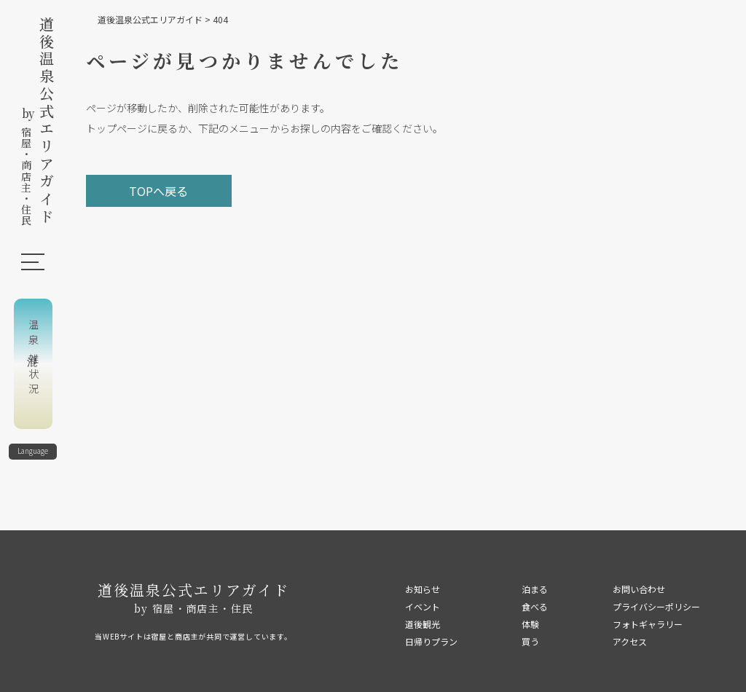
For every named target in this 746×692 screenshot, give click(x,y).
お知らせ (422, 589)
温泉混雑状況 (33, 358)
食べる (535, 606)
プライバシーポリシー (656, 606)
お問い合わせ (639, 589)
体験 (530, 624)
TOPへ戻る (158, 191)
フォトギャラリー (648, 624)
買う (530, 641)
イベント (422, 606)
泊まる (535, 589)
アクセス (630, 641)
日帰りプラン (431, 641)
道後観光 (422, 624)
